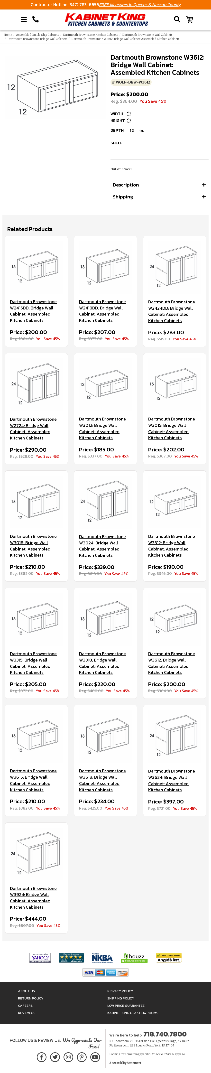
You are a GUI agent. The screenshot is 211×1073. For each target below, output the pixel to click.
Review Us (26, 1013)
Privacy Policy (120, 991)
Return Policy (30, 998)
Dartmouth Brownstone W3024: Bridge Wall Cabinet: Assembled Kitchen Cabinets (102, 546)
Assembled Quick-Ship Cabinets (37, 35)
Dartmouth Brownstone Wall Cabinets (147, 35)
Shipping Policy (120, 998)
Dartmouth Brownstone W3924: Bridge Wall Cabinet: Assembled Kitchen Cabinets (33, 897)
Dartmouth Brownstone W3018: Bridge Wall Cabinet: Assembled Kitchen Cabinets (33, 545)
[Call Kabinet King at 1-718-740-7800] (35, 19)
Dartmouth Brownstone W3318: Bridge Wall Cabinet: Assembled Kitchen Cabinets (102, 663)
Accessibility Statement (125, 1063)
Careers (25, 1005)
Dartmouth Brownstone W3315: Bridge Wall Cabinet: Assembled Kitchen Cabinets (33, 663)
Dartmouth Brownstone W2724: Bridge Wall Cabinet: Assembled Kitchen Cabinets (33, 428)
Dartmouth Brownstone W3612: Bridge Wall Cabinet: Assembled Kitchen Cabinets (171, 663)
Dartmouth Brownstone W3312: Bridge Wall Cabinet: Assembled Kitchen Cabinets (171, 545)
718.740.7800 (165, 1034)
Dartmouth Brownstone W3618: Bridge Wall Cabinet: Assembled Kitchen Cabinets (102, 780)
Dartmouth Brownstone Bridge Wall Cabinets (37, 39)
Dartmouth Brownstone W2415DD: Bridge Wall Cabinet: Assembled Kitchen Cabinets (33, 311)
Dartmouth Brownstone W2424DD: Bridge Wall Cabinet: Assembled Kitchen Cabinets (171, 311)
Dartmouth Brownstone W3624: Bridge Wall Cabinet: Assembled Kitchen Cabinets (171, 780)
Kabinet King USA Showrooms (132, 1013)
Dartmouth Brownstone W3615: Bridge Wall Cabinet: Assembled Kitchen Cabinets (33, 780)
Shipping (123, 196)
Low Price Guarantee (126, 1005)
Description (126, 184)
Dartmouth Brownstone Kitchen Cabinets (90, 35)
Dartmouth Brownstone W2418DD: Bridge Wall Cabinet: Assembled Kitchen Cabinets (102, 311)
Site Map (172, 1054)
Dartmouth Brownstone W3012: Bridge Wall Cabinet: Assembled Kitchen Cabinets (102, 428)
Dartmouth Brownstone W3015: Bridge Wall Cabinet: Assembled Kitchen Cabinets (171, 428)
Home (8, 35)
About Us (26, 991)
